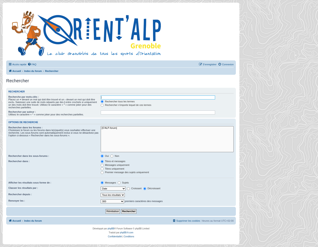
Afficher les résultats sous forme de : (29, 182)
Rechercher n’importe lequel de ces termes (126, 105)
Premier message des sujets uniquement (125, 172)
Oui (105, 156)
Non (114, 156)
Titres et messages (113, 161)
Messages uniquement (115, 165)
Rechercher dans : (19, 161)
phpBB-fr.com (126, 232)
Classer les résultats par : (23, 188)
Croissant (134, 188)
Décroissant (151, 188)
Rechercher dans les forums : (25, 127)
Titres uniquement (112, 168)
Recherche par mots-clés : (23, 96)
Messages (108, 182)
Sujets (123, 182)
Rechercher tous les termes (118, 101)
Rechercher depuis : (20, 194)
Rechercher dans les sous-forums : (28, 156)
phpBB (111, 228)
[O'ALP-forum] (167, 128)
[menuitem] (32, 64)
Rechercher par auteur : (22, 111)
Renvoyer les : (16, 200)
